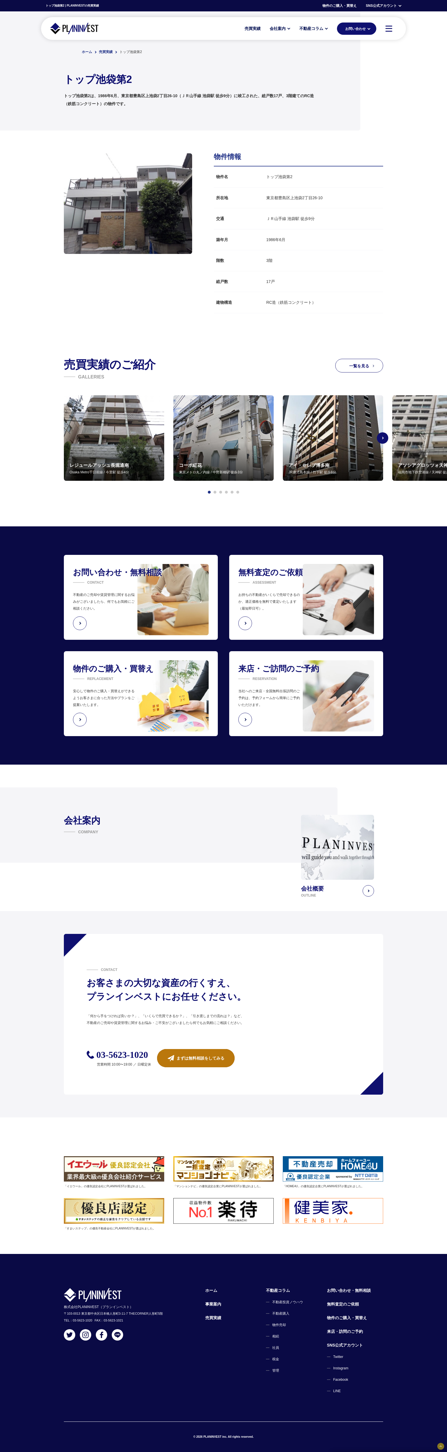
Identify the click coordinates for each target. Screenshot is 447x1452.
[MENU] (389, 28)
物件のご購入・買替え (339, 6)
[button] (209, 492)
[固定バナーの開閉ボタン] (440, 1446)
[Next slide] (383, 438)
